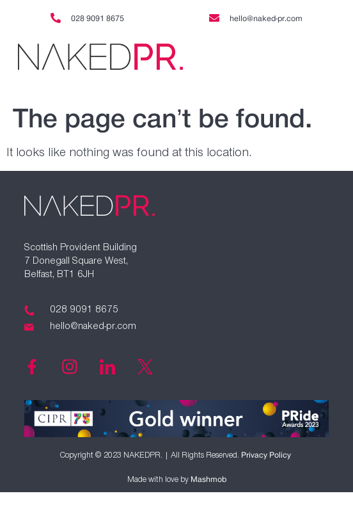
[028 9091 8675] (56, 18)
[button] (276, 58)
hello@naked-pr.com (266, 19)
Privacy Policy (266, 455)
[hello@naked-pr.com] (214, 18)
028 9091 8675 (97, 19)
